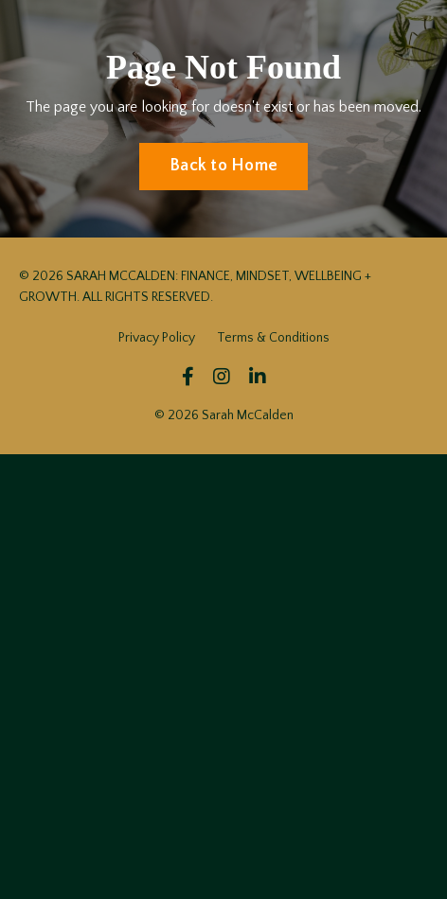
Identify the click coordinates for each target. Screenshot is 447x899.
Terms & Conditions (273, 337)
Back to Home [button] (223, 165)
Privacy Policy (156, 337)
